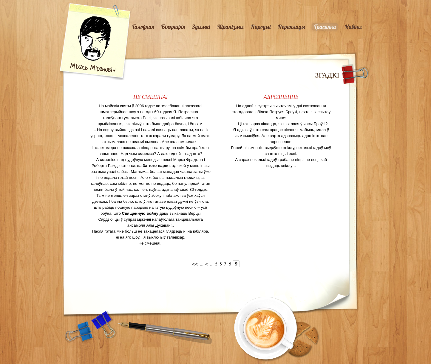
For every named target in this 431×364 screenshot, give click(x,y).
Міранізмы (230, 26)
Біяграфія (173, 26)
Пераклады (291, 26)
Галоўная (143, 26)
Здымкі (201, 26)
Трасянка (325, 26)
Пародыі (261, 26)
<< (195, 264)
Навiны (353, 26)
